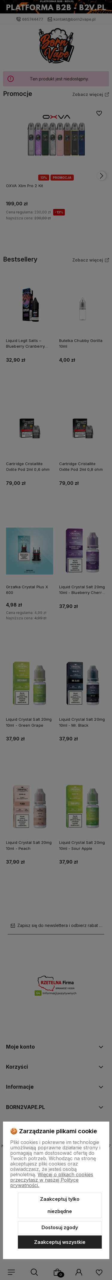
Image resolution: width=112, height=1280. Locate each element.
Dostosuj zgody (60, 1227)
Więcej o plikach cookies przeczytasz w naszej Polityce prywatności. (51, 1179)
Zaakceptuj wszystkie (59, 1242)
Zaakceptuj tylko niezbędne (59, 1205)
